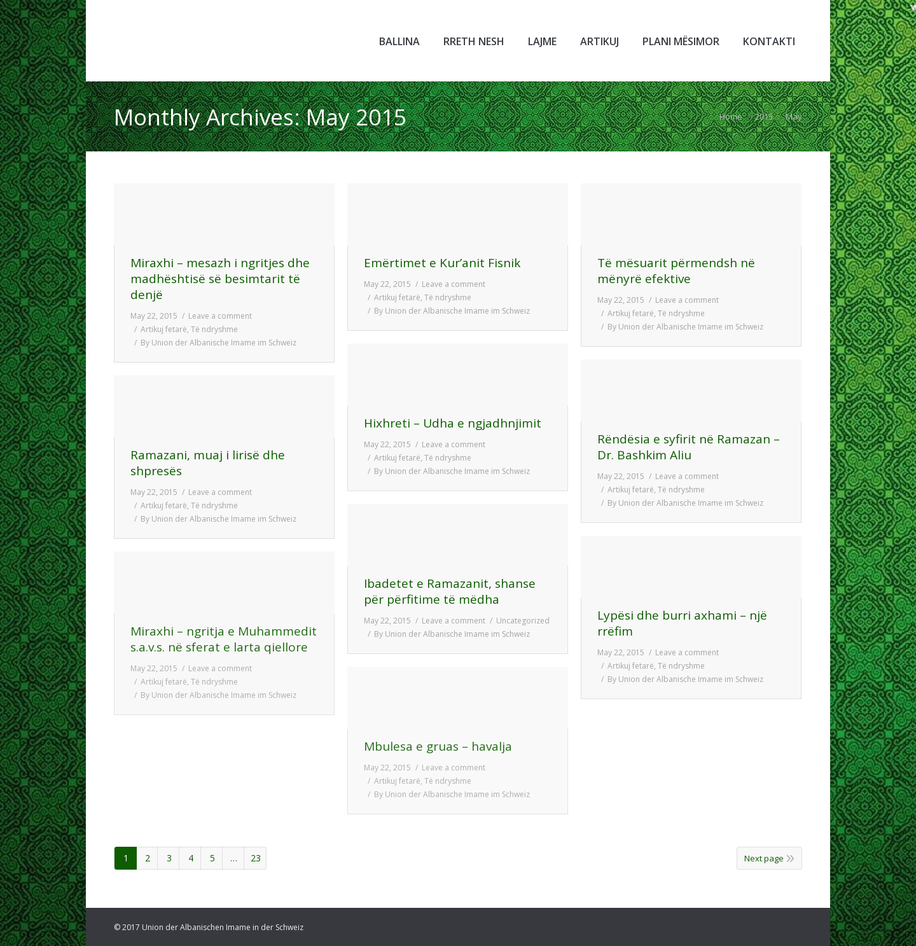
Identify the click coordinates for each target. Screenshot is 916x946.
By (218, 342)
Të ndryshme (214, 329)
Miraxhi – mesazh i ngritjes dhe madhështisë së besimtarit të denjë (220, 279)
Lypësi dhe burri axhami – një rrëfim (682, 623)
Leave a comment (220, 315)
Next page (764, 858)
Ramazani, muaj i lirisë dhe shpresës (207, 463)
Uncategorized (523, 620)
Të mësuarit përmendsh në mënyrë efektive (676, 271)
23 (256, 858)
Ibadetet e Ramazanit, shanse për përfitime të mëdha (450, 592)
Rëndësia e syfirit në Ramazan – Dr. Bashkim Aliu (688, 447)
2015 (764, 116)
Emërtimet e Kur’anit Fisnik (442, 263)
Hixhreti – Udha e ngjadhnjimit (452, 423)
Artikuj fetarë (164, 329)
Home (730, 116)
